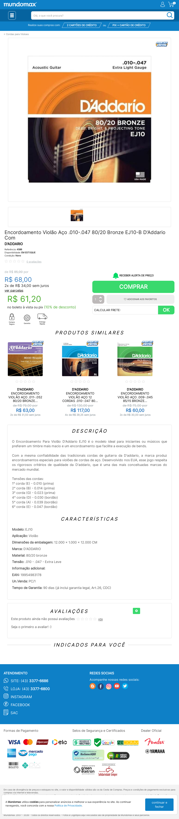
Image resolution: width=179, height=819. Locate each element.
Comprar (133, 286)
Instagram (21, 697)
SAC (14, 713)
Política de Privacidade (68, 805)
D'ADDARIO (14, 244)
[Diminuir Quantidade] (100, 301)
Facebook (20, 705)
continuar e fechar (159, 804)
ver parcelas (14, 290)
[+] (136, 611)
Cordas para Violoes (17, 34)
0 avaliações (34, 261)
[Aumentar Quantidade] (100, 297)
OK (166, 310)
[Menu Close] (12, 15)
